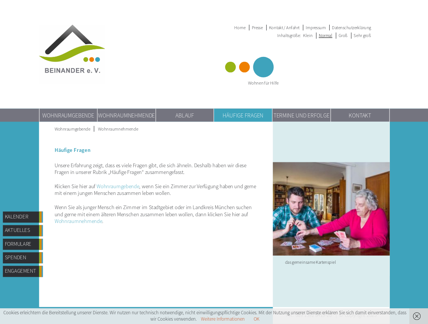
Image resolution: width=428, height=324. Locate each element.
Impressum (316, 27)
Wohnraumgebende (68, 115)
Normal (325, 35)
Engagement (20, 271)
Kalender (16, 216)
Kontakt (360, 115)
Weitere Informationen (223, 319)
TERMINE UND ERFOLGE (301, 115)
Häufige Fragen (243, 115)
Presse (257, 27)
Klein (307, 35)
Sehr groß (362, 35)
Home (239, 27)
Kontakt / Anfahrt (284, 27)
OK (256, 319)
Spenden (15, 257)
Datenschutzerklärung (351, 27)
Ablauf (184, 115)
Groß (343, 35)
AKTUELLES (17, 230)
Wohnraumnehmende (126, 115)
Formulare (18, 243)
